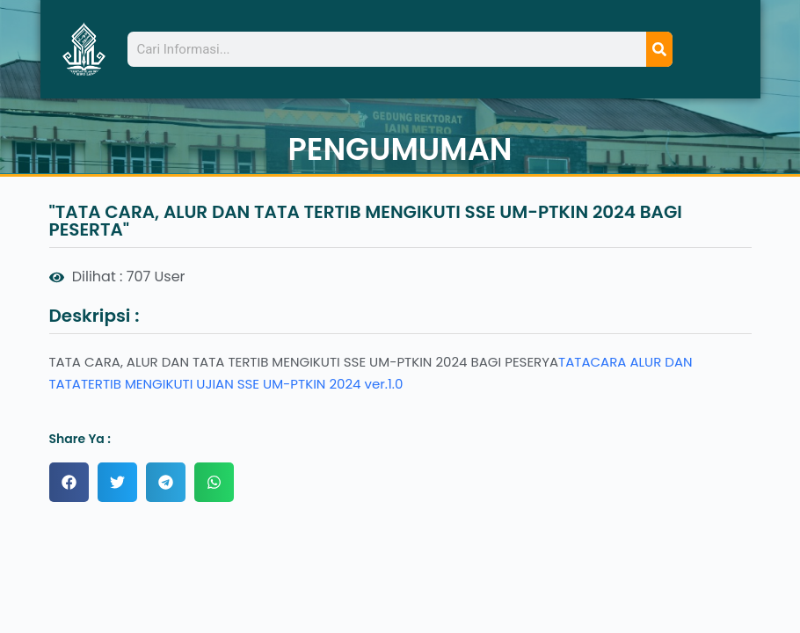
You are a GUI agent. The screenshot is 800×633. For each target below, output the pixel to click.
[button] (69, 482)
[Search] (659, 49)
